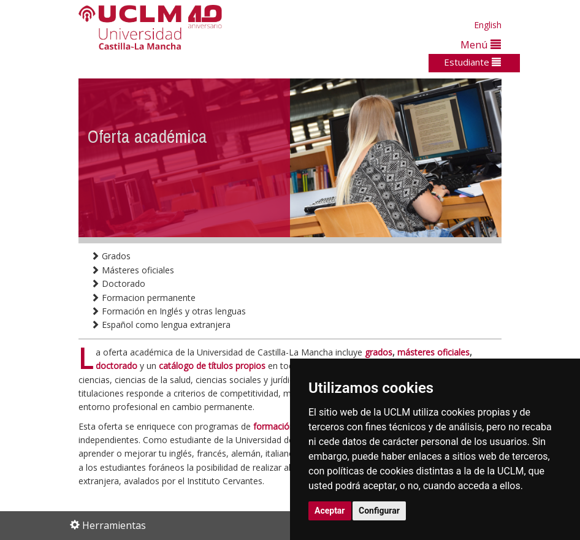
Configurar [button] (379, 510)
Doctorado (118, 283)
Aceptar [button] (330, 510)
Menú (480, 44)
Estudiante (472, 62)
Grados (111, 256)
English (488, 25)
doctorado (116, 365)
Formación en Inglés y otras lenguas (168, 311)
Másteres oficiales (132, 270)
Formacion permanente (143, 297)
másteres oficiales (433, 352)
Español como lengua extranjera (161, 324)
